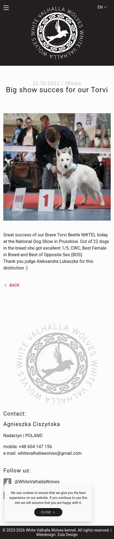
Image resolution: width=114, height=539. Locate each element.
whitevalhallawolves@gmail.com (50, 453)
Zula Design (67, 534)
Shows (73, 83)
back (11, 285)
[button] (14, 8)
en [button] (102, 7)
